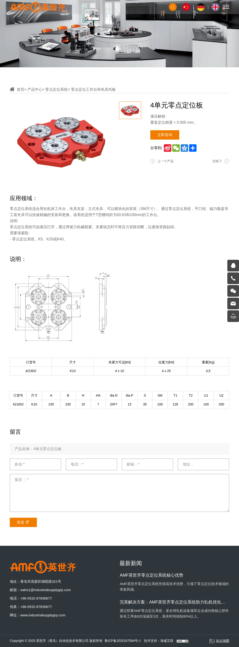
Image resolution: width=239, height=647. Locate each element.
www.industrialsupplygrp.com (42, 615)
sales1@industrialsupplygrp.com (45, 590)
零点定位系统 (56, 89)
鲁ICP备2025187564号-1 (123, 641)
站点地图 (219, 641)
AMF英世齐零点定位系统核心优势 (151, 575)
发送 (23, 522)
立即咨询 (164, 135)
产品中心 (34, 89)
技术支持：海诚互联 (158, 641)
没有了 (217, 161)
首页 (20, 89)
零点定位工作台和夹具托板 (93, 89)
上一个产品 (165, 161)
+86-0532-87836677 (36, 598)
